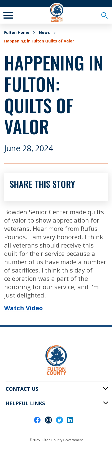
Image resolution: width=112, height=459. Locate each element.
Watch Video (23, 308)
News (44, 32)
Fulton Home (16, 32)
